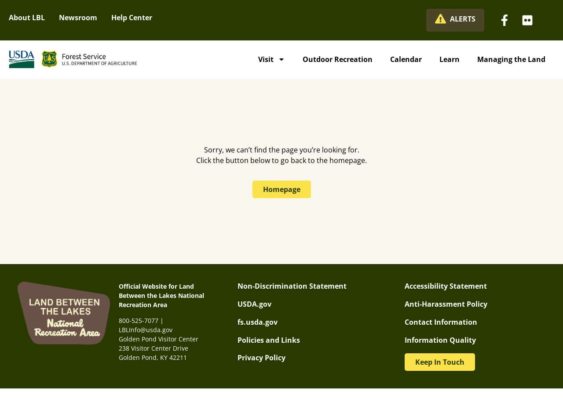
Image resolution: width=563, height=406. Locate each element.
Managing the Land (511, 59)
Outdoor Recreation (338, 59)
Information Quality (440, 340)
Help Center (131, 17)
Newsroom (78, 17)
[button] (440, 362)
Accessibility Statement (446, 286)
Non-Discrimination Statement (292, 286)
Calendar (406, 59)
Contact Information (441, 322)
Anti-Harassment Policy (446, 304)
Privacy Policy (261, 357)
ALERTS (462, 19)
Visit (271, 59)
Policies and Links (269, 340)
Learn (449, 59)
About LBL (27, 17)
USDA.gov (254, 304)
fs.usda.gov (258, 322)
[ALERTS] (440, 18)
